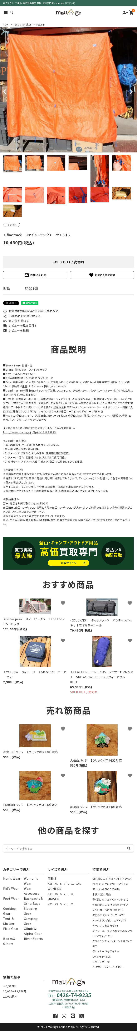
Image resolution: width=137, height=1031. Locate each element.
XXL (78, 883)
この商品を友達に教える (22, 316)
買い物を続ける (16, 321)
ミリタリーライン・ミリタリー (108, 967)
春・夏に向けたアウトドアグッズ (110, 899)
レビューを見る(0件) (19, 325)
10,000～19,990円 (14, 991)
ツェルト (40, 24)
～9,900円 (9, 986)
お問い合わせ (35, 275)
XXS (50, 883)
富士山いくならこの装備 (106, 889)
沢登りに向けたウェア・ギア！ (108, 915)
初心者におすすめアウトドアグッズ (112, 878)
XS (56, 883)
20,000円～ (10, 996)
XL (72, 883)
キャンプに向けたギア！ (105, 925)
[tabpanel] (68, 90)
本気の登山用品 (101, 894)
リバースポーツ (101, 961)
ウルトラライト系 (101, 956)
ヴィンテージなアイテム (105, 951)
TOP (6, 24)
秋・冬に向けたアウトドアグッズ (110, 884)
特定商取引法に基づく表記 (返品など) (31, 311)
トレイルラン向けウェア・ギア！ (109, 920)
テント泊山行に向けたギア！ (108, 910)
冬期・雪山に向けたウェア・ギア (110, 904)
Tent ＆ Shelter (22, 24)
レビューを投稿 (16, 330)
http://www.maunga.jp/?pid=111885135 (29, 432)
